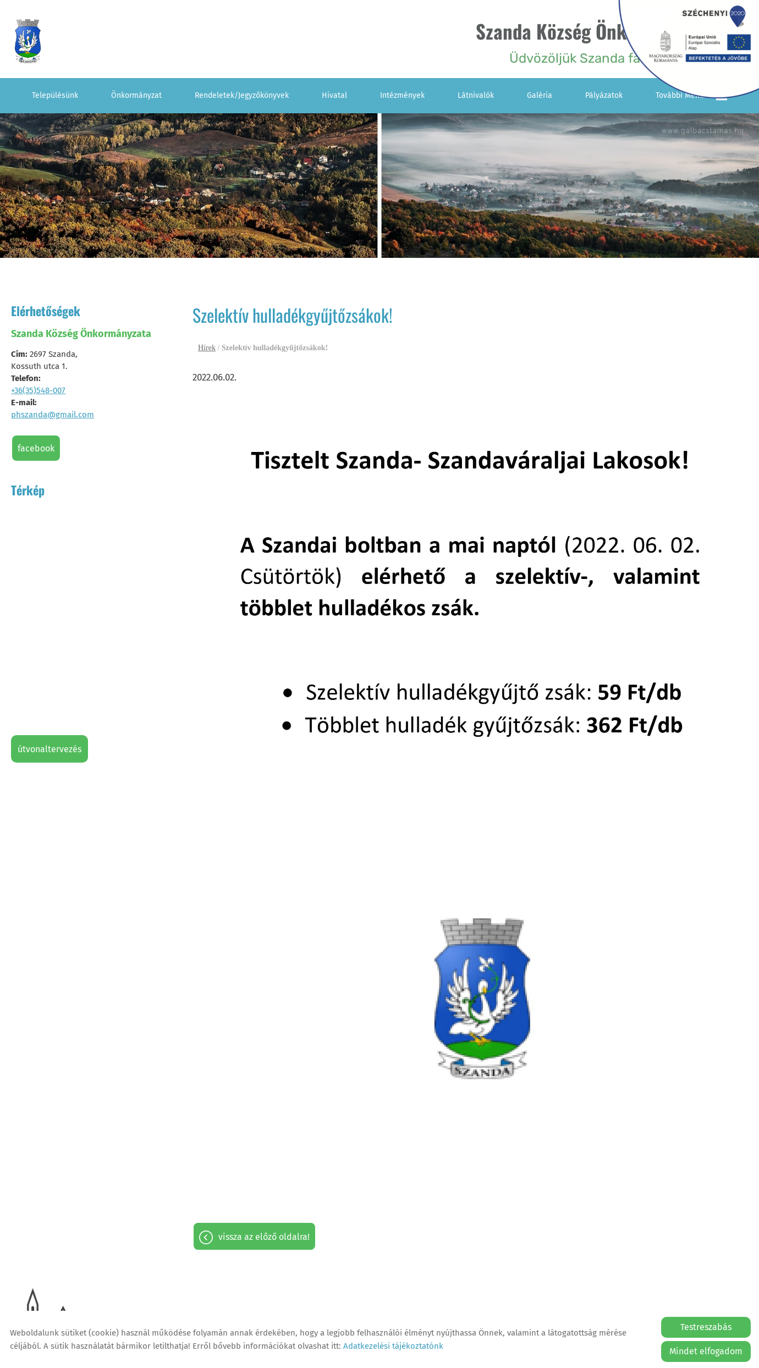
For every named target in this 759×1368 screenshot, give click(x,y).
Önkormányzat (136, 95)
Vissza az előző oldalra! (264, 1236)
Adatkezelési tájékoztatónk (393, 1346)
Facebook (36, 448)
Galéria (539, 95)
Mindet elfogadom (706, 1351)
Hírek (207, 347)
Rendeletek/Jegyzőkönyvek (242, 95)
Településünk (55, 95)
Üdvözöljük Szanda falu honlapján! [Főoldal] (594, 41)
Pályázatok (604, 95)
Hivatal (334, 95)
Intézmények (402, 95)
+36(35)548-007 (38, 390)
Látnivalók (476, 95)
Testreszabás (706, 1327)
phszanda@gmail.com (52, 414)
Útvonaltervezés (49, 748)
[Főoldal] (29, 42)
